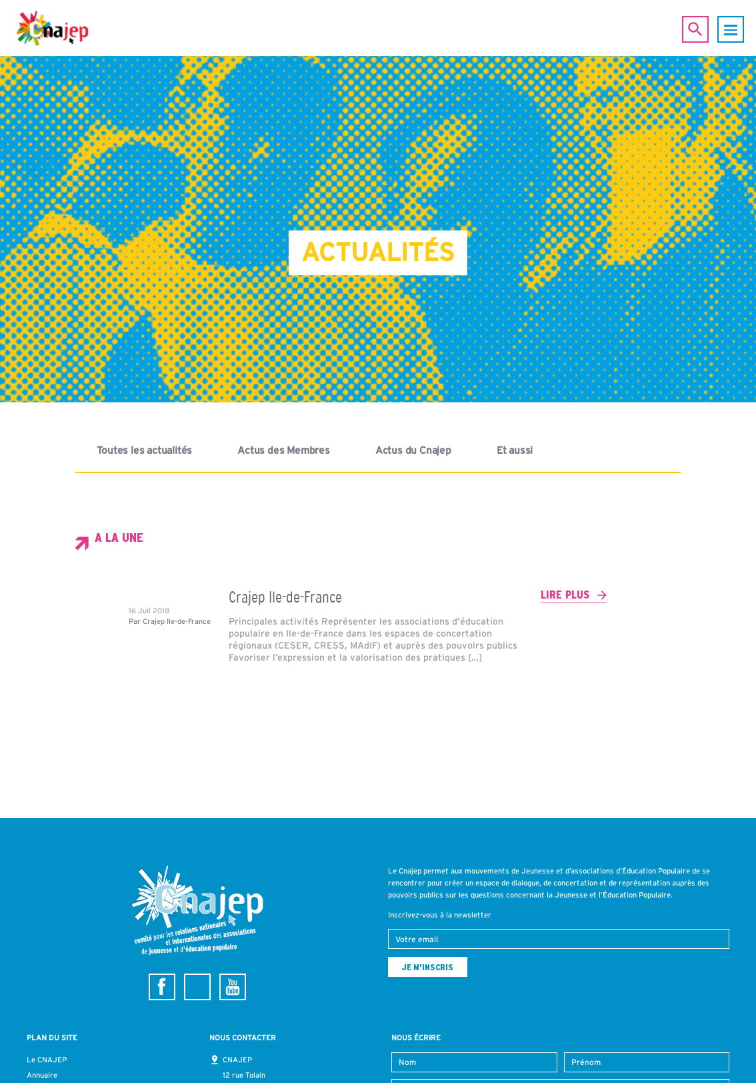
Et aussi (515, 450)
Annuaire (42, 1075)
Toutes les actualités (144, 450)
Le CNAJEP (47, 1060)
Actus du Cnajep (413, 450)
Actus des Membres (283, 450)
